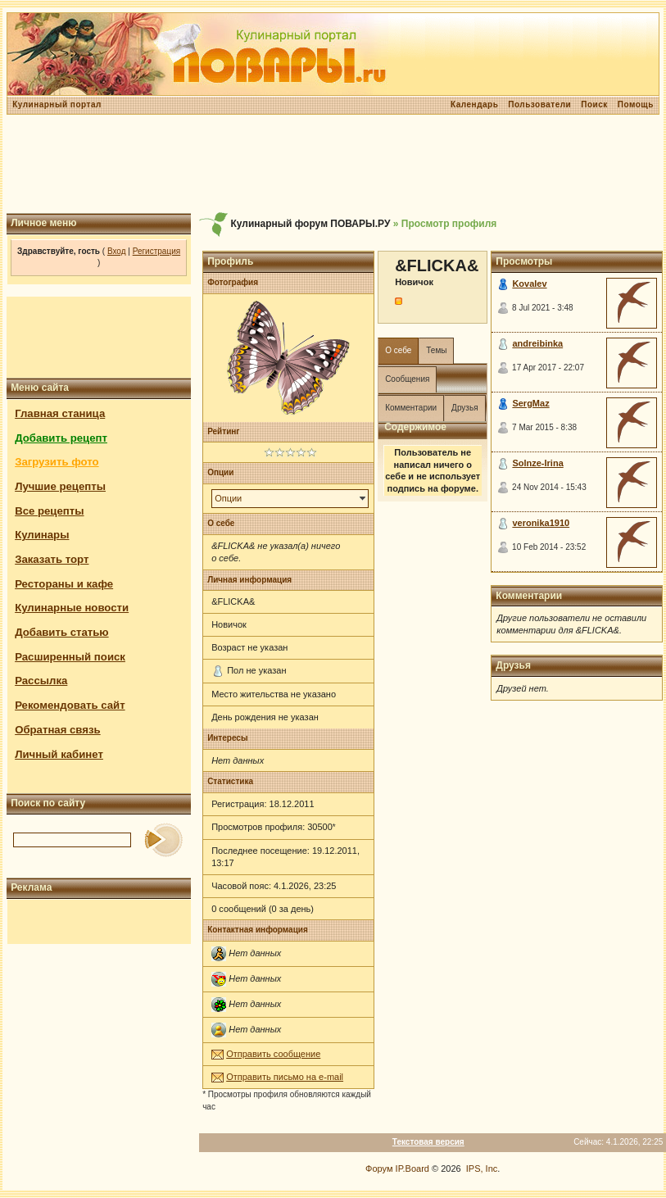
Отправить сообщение (273, 1054)
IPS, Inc (482, 1168)
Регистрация (156, 251)
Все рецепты (49, 511)
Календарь (474, 104)
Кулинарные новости (72, 607)
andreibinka (537, 343)
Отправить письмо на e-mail (284, 1077)
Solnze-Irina (537, 463)
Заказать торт (51, 559)
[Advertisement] (332, 164)
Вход (116, 251)
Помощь (636, 104)
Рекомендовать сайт (70, 705)
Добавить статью (62, 632)
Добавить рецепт (61, 438)
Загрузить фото (56, 462)
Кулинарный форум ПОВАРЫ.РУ (310, 223)
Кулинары (42, 535)
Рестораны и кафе (64, 584)
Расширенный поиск (70, 657)
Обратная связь (58, 730)
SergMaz (530, 403)
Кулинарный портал (57, 104)
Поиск (594, 104)
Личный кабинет (59, 754)
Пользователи (539, 104)
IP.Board (412, 1168)
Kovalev (529, 283)
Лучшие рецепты (60, 486)
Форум (378, 1168)
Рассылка (41, 680)
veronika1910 (540, 523)
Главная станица (60, 413)
